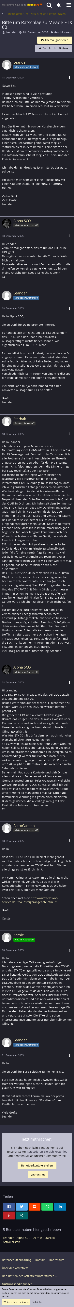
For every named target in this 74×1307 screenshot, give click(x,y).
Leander (11, 32)
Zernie (37, 1238)
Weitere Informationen (16, 1302)
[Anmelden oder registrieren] (59, 5)
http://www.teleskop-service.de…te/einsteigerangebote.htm (30, 900)
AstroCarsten (11, 1242)
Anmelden (38, 1175)
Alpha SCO (24, 1238)
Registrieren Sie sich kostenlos (47, 1151)
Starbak (50, 1238)
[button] (69, 5)
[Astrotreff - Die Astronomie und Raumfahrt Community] (22, 5)
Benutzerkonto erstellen (37, 1165)
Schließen (38, 1302)
